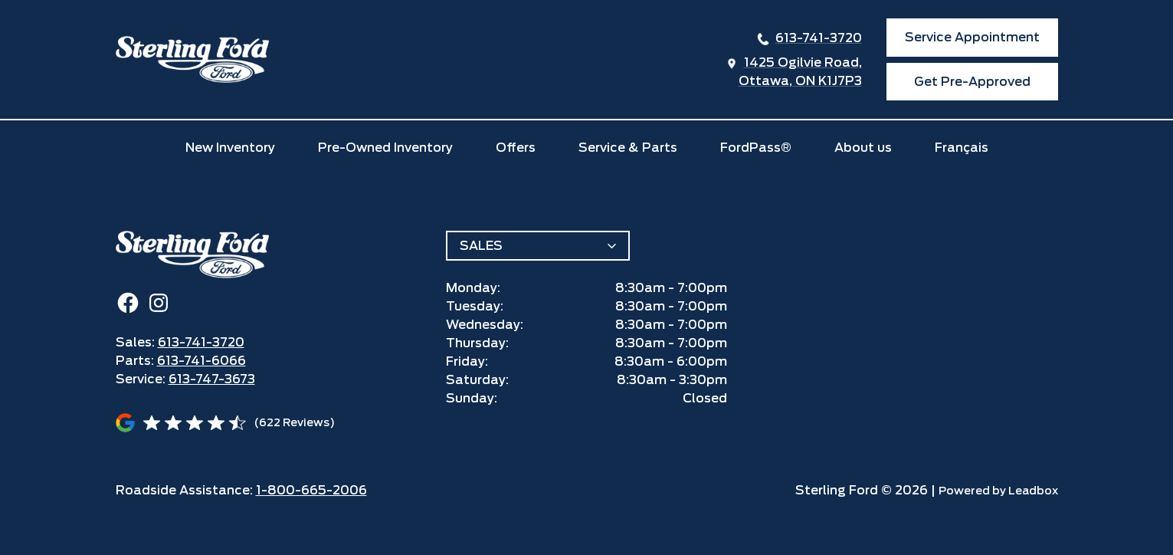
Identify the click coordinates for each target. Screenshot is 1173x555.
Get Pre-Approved (972, 81)
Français (961, 147)
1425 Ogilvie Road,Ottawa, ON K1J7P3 (800, 71)
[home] (192, 59)
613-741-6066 (201, 360)
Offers (516, 147)
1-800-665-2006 (311, 490)
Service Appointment (972, 37)
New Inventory (230, 147)
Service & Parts (627, 147)
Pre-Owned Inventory (385, 147)
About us (863, 147)
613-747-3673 (212, 379)
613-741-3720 (818, 38)
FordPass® (755, 147)
